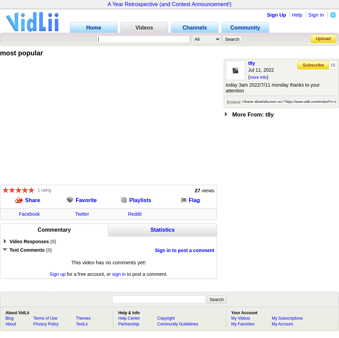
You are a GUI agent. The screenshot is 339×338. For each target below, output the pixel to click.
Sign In (316, 15)
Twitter (82, 214)
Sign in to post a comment (184, 250)
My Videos (240, 318)
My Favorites (243, 324)
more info (258, 77)
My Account (282, 324)
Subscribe (313, 65)
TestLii (81, 324)
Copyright (166, 318)
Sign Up (276, 15)
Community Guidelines (177, 324)
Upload (323, 38)
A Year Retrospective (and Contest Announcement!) (169, 4)
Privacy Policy (46, 324)
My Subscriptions (287, 318)
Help (297, 15)
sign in (119, 274)
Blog (9, 318)
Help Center (129, 318)
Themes (83, 318)
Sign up (57, 274)
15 (333, 65)
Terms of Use (45, 318)
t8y (251, 63)
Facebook (29, 214)
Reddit (135, 214)
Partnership (128, 324)
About (10, 324)
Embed (233, 102)
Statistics (163, 230)
